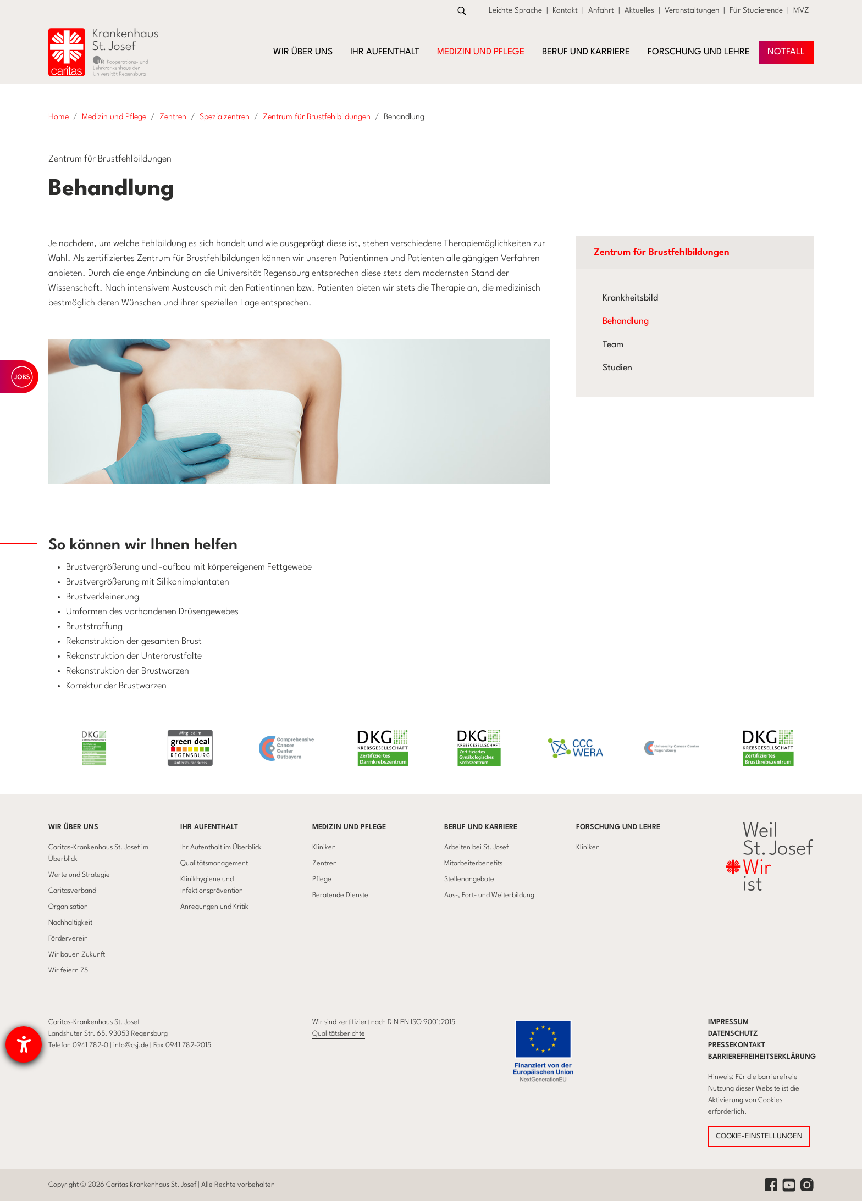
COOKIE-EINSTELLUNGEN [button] (759, 1136)
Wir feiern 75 (68, 970)
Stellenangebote (469, 879)
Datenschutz (733, 1033)
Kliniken (324, 847)
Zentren (324, 863)
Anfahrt (601, 10)
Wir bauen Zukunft (76, 954)
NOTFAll (786, 52)
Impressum (728, 1022)
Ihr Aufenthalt (209, 827)
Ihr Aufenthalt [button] (384, 52)
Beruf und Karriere (480, 827)
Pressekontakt (736, 1045)
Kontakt (565, 10)
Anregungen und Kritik (214, 906)
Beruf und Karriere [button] (586, 52)
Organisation (68, 906)
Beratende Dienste (340, 895)
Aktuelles (639, 10)
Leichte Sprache (515, 10)
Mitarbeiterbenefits (473, 863)
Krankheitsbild (630, 298)
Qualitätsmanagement (214, 863)
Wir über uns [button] (303, 52)
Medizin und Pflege (349, 827)
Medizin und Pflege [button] (480, 52)
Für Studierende (756, 10)
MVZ (801, 10)
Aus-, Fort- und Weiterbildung (489, 895)
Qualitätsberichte (338, 1033)
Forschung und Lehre (618, 827)
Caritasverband (72, 890)
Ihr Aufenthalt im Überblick (221, 847)
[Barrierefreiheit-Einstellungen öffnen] (23, 1044)
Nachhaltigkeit (70, 922)
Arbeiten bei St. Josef (476, 847)
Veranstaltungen (692, 10)
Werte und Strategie (79, 874)
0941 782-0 (90, 1045)
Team (613, 345)
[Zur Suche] (462, 10)
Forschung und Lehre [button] (699, 52)
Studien (617, 368)
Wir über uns (73, 827)
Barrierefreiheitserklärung (762, 1056)
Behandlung (626, 321)
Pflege (321, 879)
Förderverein (68, 938)
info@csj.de (130, 1045)
